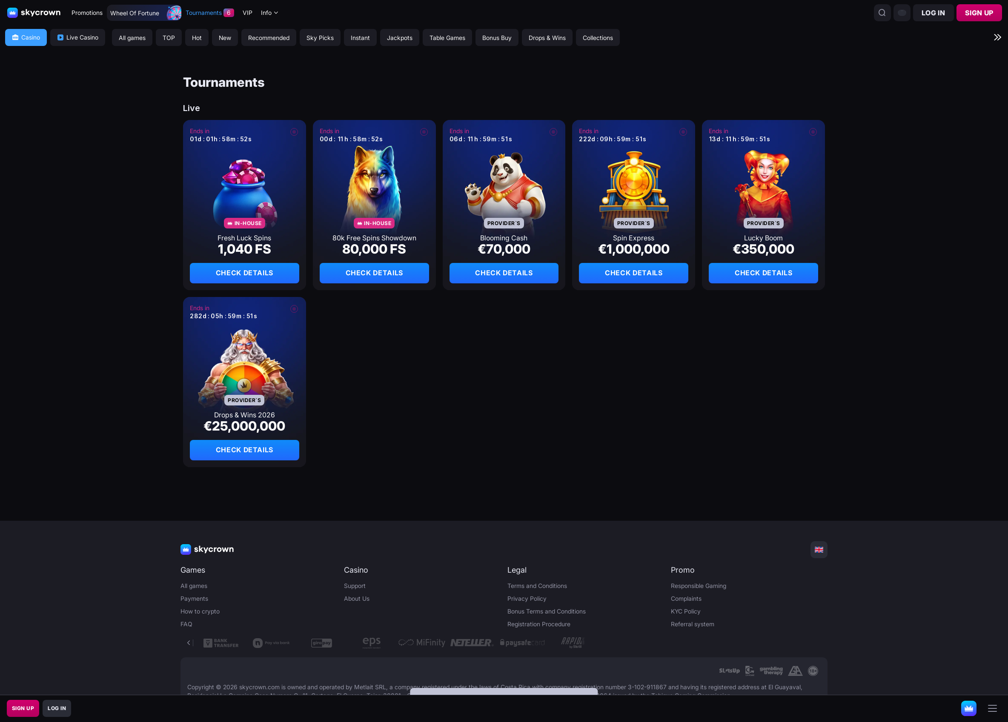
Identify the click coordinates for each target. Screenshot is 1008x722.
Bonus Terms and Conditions (546, 611)
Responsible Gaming (698, 585)
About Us (356, 598)
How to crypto (200, 611)
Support (355, 585)
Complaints (686, 598)
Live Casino (77, 37)
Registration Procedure (538, 624)
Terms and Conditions (537, 585)
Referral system (692, 624)
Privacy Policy (527, 598)
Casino (26, 37)
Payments (194, 598)
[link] (729, 671)
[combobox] (270, 13)
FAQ (186, 624)
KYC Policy (686, 611)
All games (193, 585)
